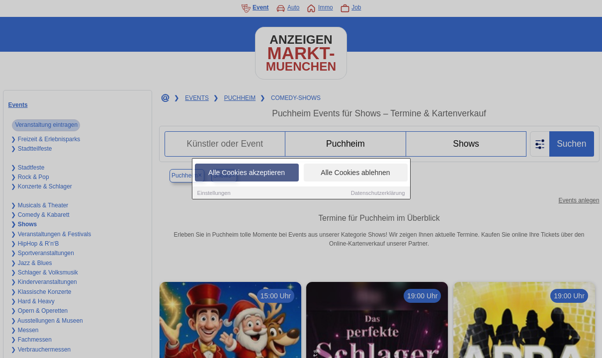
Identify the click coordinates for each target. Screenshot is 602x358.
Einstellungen (214, 193)
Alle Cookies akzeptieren (246, 173)
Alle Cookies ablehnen (355, 173)
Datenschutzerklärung (378, 193)
